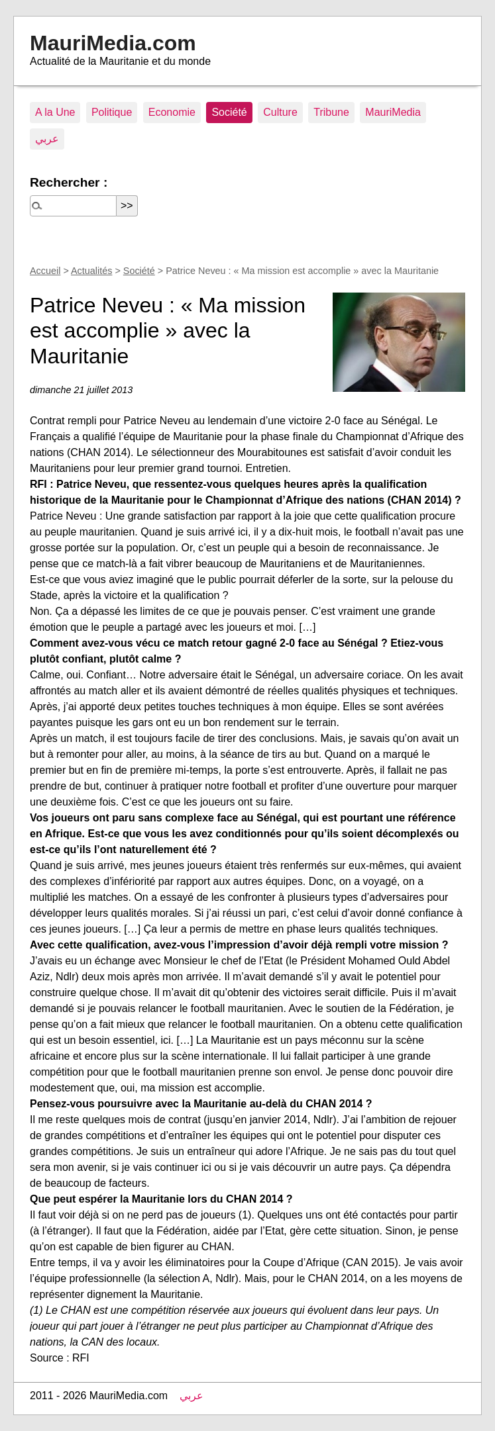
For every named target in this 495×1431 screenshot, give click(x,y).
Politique (111, 112)
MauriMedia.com (113, 43)
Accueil (45, 270)
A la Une (55, 112)
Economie (171, 112)
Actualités (91, 270)
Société (229, 112)
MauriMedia (393, 112)
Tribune (331, 112)
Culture (280, 112)
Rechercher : (68, 182)
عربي (47, 138)
